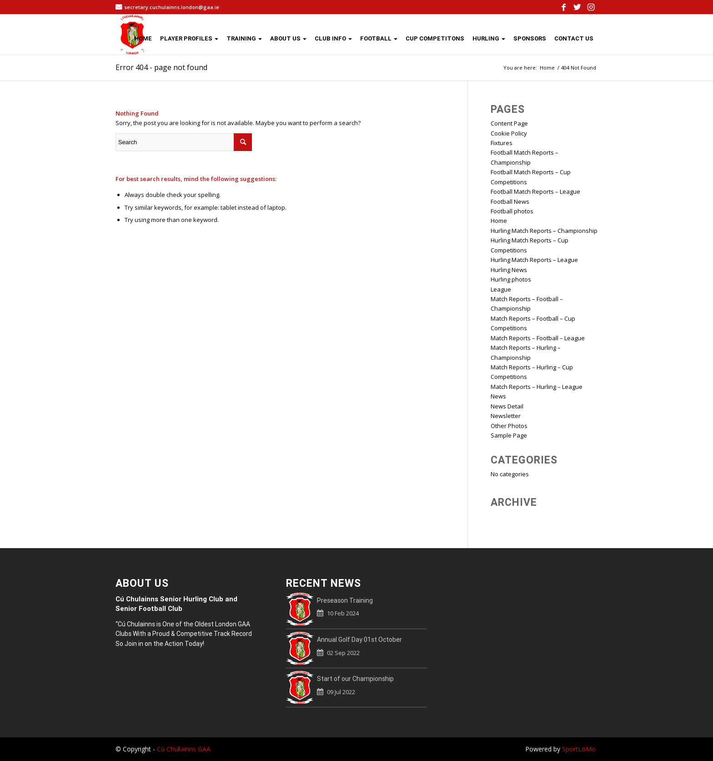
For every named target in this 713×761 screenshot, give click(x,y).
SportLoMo (579, 749)
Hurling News (509, 270)
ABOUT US (288, 38)
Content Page (509, 123)
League (501, 289)
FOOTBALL (378, 38)
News (498, 396)
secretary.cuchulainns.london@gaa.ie (171, 7)
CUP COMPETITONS (435, 38)
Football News (510, 201)
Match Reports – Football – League (538, 338)
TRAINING (244, 38)
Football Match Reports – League (535, 191)
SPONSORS (529, 38)
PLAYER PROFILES (189, 38)
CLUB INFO (333, 38)
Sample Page (509, 435)
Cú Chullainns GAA (184, 749)
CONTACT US (573, 38)
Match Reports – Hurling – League (536, 387)
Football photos (512, 211)
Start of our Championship (355, 678)
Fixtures (501, 143)
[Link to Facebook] (563, 7)
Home (499, 221)
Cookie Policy (509, 133)
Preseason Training (345, 600)
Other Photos (509, 426)
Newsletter (506, 416)
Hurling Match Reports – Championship (544, 231)
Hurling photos (511, 279)
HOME (143, 38)
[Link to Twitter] (577, 7)
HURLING (488, 38)
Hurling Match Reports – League (534, 260)
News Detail (507, 406)
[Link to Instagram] (591, 7)
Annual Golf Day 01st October (359, 639)
